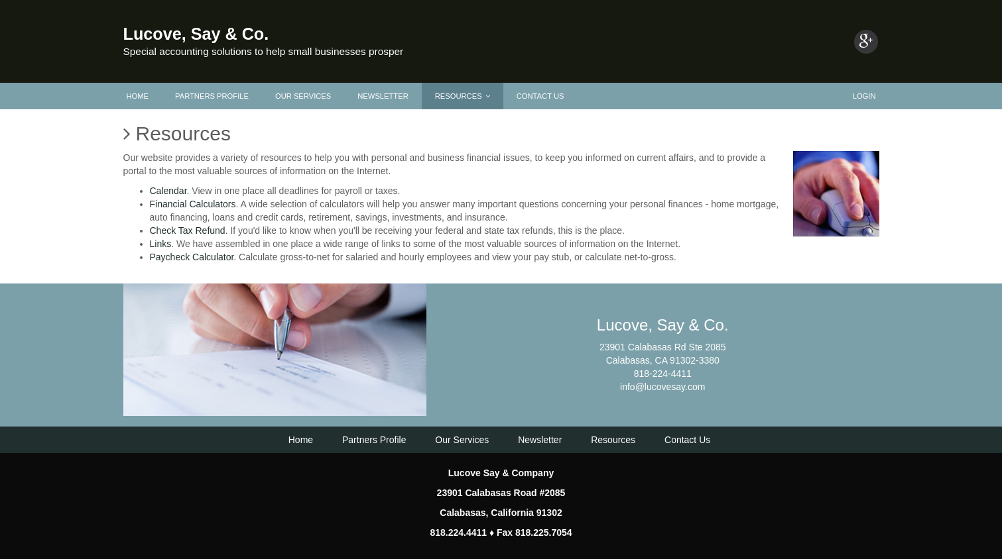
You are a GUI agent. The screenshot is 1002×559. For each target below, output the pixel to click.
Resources (462, 96)
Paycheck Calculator (192, 257)
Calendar (168, 190)
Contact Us (540, 96)
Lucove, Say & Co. (196, 34)
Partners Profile (212, 96)
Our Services (303, 96)
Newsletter (382, 96)
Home (138, 96)
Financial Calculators (193, 204)
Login (864, 96)
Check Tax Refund (187, 230)
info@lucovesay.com (662, 386)
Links (161, 243)
